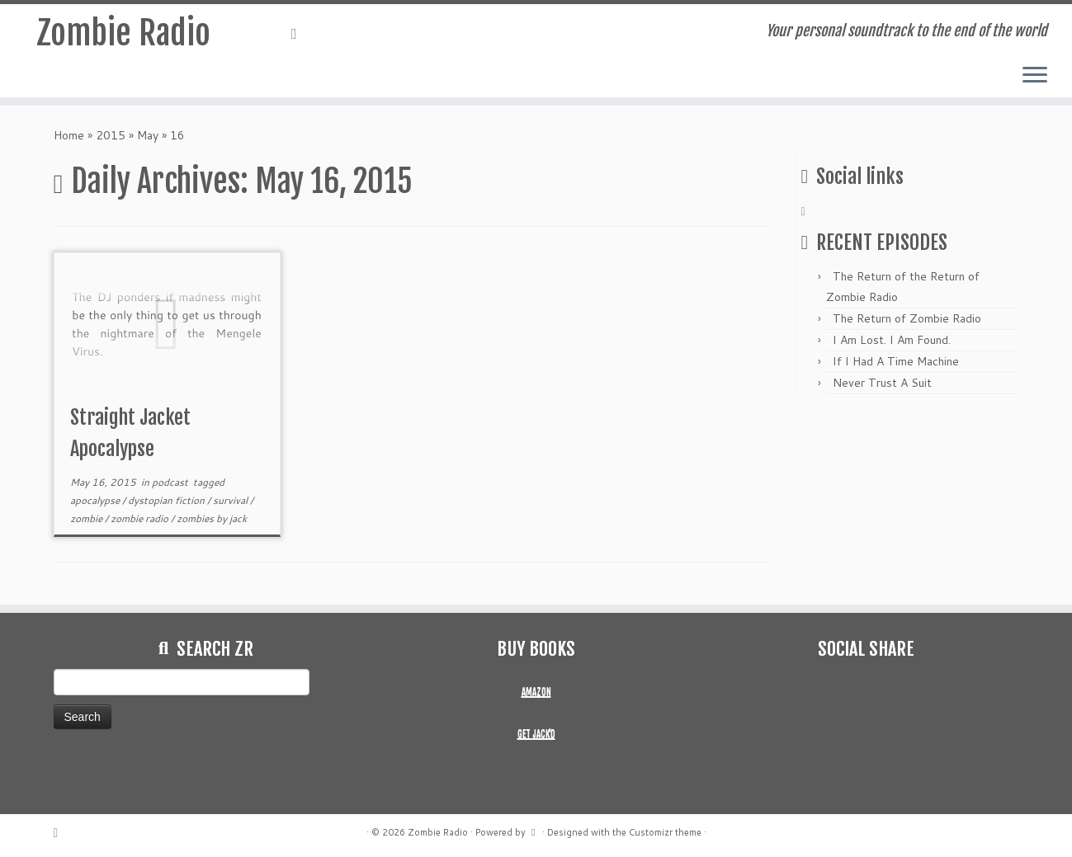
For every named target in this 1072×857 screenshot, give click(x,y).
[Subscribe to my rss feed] (299, 33)
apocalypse (96, 500)
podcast (171, 482)
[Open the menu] (1034, 76)
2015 (110, 135)
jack (238, 518)
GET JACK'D (536, 734)
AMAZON (536, 692)
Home (69, 135)
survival (231, 500)
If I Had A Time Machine (896, 361)
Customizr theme (665, 832)
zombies (196, 518)
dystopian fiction (167, 500)
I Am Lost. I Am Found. (892, 340)
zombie (87, 518)
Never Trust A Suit (882, 382)
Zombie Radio (123, 33)
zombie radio (141, 518)
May (147, 135)
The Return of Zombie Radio (907, 318)
